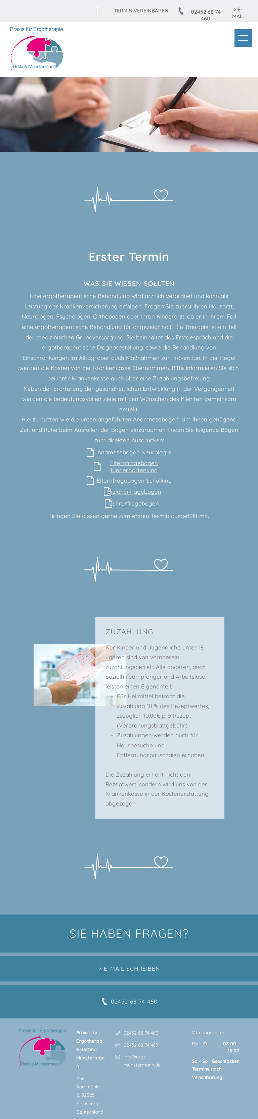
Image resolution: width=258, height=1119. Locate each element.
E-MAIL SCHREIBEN (132, 968)
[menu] (243, 38)
